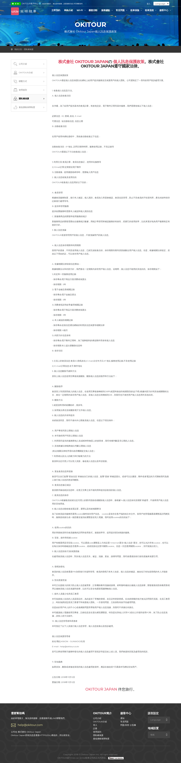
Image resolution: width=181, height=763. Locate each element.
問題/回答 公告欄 (128, 725)
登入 (149, 4)
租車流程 (151, 10)
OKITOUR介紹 (23, 73)
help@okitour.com (30, 725)
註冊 (95, 728)
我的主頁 (18, 49)
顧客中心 (165, 10)
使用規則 (20, 90)
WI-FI (82, 10)
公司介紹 (20, 64)
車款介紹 (68, 10)
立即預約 (55, 10)
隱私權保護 (28, 49)
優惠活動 (93, 10)
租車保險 (136, 10)
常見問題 (122, 10)
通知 (122, 718)
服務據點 (107, 10)
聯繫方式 (20, 81)
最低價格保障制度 (24, 107)
